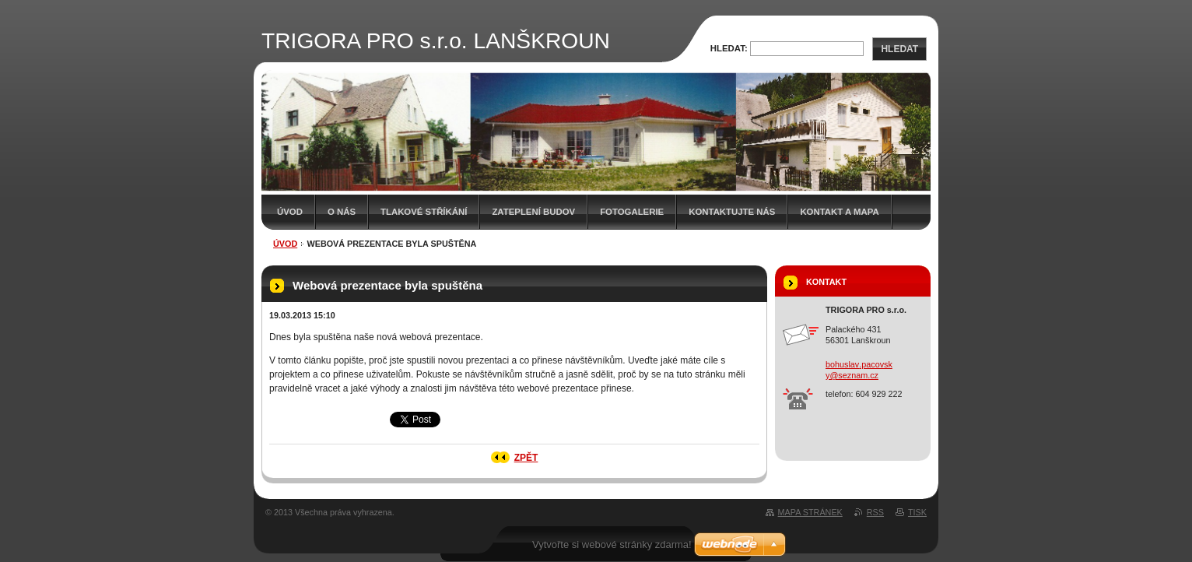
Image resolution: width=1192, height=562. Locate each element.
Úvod (290, 211)
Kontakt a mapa (839, 211)
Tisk (917, 512)
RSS (875, 512)
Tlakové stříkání (423, 211)
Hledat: (729, 48)
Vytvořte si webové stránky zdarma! (612, 544)
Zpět (526, 457)
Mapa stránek (810, 512)
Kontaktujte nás (732, 211)
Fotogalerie (632, 211)
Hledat (899, 49)
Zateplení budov (533, 211)
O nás (342, 211)
